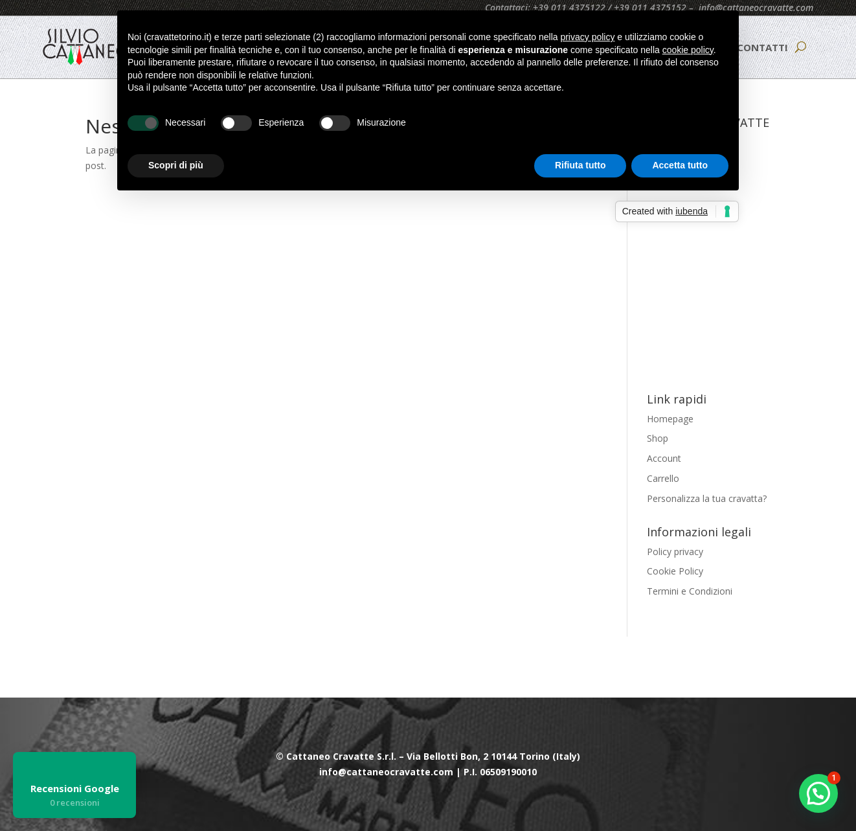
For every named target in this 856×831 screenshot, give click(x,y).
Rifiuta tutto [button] (580, 165)
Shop (657, 438)
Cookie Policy (675, 571)
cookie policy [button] (688, 50)
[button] (818, 793)
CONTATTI (762, 47)
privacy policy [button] (587, 37)
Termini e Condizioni (689, 591)
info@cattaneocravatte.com (756, 7)
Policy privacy (675, 551)
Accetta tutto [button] (680, 165)
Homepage (670, 419)
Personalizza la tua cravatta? (707, 498)
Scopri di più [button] (175, 165)
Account (664, 458)
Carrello (663, 478)
